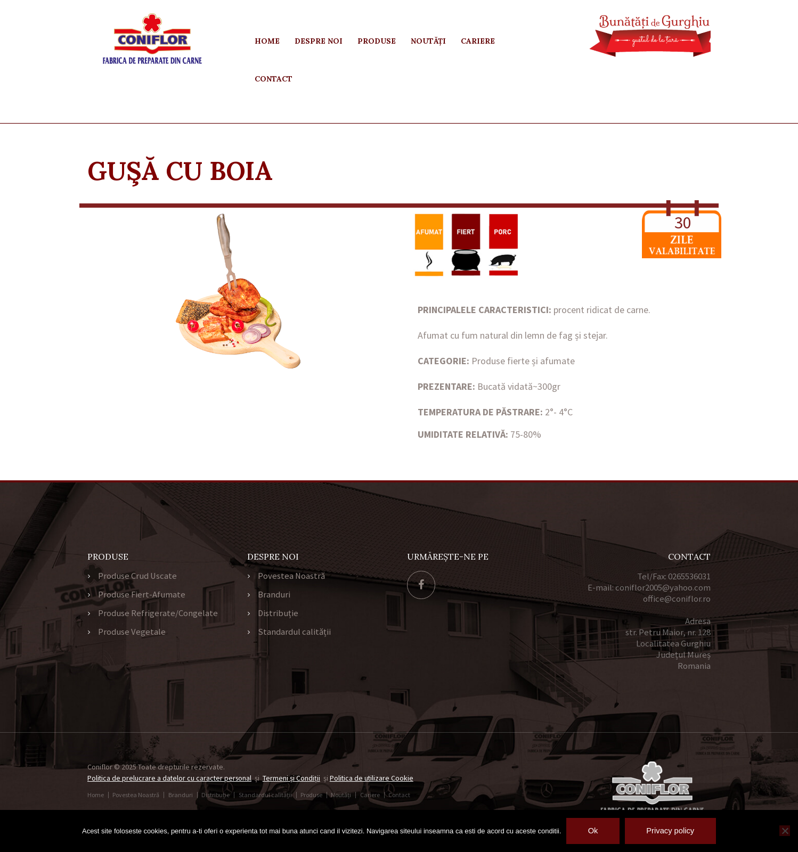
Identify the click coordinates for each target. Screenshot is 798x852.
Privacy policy (672, 830)
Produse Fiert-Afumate (142, 595)
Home (267, 41)
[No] (784, 830)
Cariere (478, 41)
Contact (273, 79)
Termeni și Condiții (294, 778)
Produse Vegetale (132, 634)
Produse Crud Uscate (137, 576)
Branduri (274, 595)
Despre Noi (319, 41)
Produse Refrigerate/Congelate (158, 614)
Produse (376, 41)
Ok (592, 830)
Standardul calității (294, 634)
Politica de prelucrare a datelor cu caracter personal (170, 778)
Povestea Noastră (291, 576)
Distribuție (278, 614)
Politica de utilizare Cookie (374, 778)
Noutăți (428, 41)
